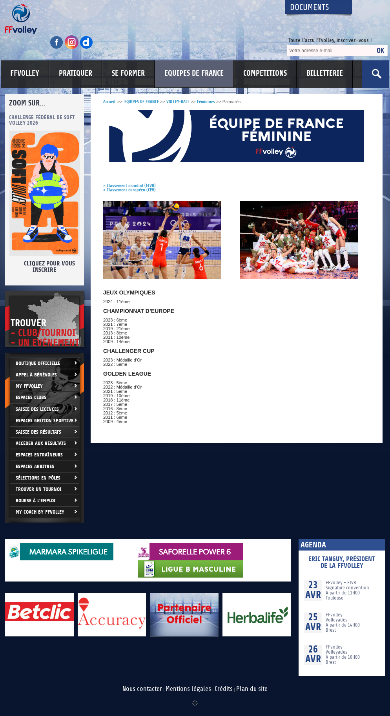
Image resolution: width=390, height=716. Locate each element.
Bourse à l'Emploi (36, 500)
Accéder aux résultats (41, 443)
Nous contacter (142, 688)
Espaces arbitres (35, 466)
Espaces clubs (31, 397)
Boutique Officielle (38, 363)
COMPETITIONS (265, 73)
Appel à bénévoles (36, 375)
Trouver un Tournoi (39, 489)
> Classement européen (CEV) (129, 190)
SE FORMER (128, 73)
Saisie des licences (37, 409)
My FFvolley (29, 386)
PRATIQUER (75, 73)
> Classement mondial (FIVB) (129, 185)
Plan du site (252, 688)
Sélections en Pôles (38, 478)
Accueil (109, 102)
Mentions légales (188, 688)
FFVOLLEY (24, 73)
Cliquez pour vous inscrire (48, 266)
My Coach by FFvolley (40, 512)
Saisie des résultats (38, 432)
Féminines (206, 101)
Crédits (224, 688)
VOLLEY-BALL (178, 101)
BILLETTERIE (324, 73)
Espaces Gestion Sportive (44, 420)
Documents (309, 8)
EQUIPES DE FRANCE (194, 73)
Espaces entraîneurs (39, 455)
